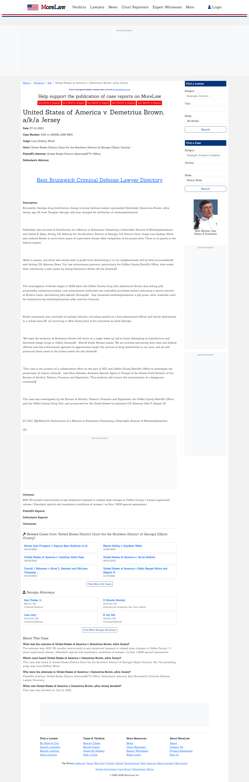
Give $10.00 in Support (123, 102)
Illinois (119, 763)
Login (215, 7)
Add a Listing (48, 754)
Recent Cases (91, 747)
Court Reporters (136, 747)
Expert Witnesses (137, 750)
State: (188, 115)
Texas (90, 763)
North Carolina (166, 763)
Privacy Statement (181, 750)
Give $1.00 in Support (49, 102)
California (79, 763)
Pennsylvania (132, 763)
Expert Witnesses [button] (167, 7)
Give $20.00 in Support (149, 102)
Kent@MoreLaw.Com (122, 89)
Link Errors (125, 769)
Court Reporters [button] (135, 7)
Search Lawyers (50, 747)
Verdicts (39, 82)
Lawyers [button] (97, 7)
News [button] (113, 7)
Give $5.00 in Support (98, 102)
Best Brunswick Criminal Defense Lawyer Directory (100, 180)
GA (50, 82)
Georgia (151, 763)
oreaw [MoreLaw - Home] (46, 7)
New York (100, 763)
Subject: (190, 91)
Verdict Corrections (106, 769)
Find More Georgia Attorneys (100, 629)
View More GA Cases (99, 584)
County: (189, 162)
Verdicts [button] (79, 7)
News (129, 743)
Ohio (143, 763)
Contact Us (176, 747)
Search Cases (91, 743)
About (173, 743)
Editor (150, 769)
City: (187, 103)
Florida (110, 763)
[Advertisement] (125, 55)
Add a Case (90, 754)
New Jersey (181, 763)
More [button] (190, 7)
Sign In (174, 754)
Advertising (138, 769)
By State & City (49, 743)
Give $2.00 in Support (74, 102)
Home (26, 82)
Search (205, 129)
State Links (133, 754)
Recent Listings (49, 750)
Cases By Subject (94, 750)
